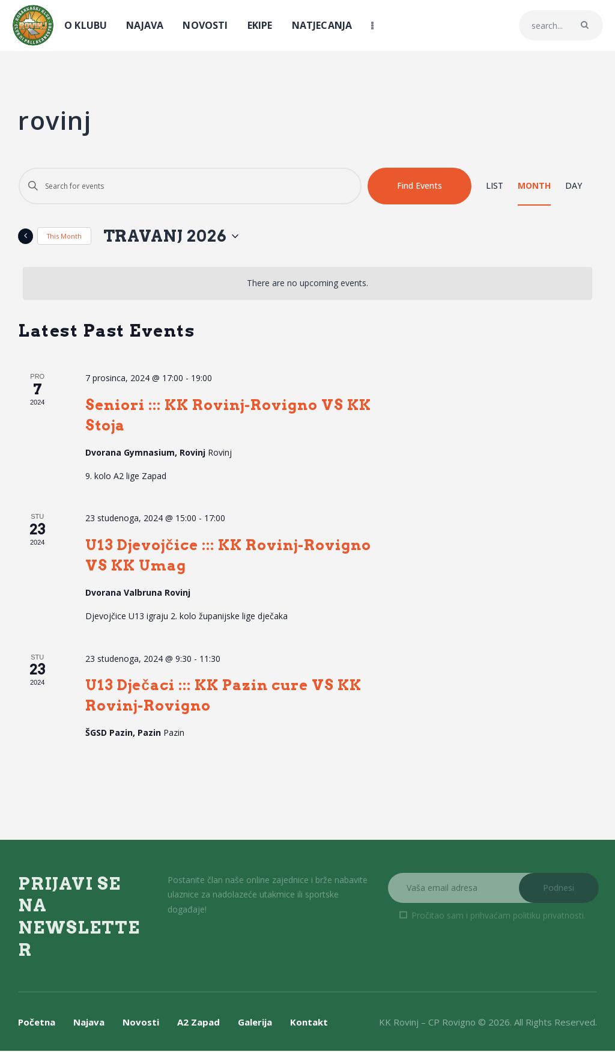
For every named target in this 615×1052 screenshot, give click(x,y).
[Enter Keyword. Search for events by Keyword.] (190, 186)
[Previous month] (25, 236)
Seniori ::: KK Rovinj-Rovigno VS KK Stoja (228, 416)
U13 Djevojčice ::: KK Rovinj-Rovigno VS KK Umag (228, 556)
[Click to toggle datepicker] (180, 237)
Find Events (419, 185)
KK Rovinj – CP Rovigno (427, 1023)
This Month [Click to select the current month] (64, 236)
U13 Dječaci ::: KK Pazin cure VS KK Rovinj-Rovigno (223, 696)
